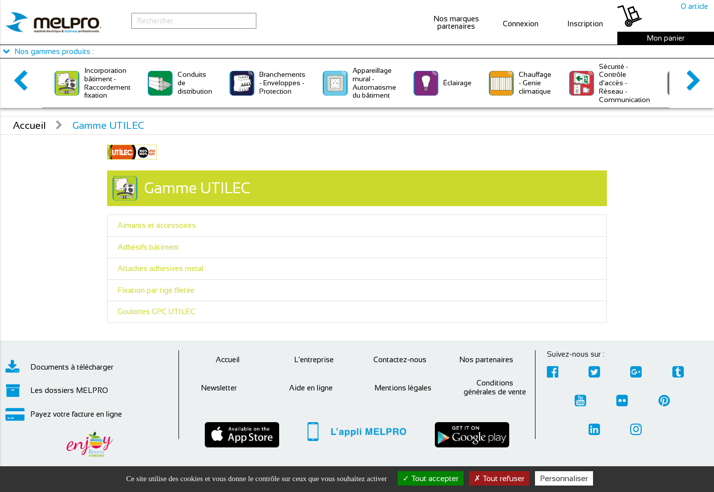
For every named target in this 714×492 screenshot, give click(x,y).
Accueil (29, 125)
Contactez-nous (399, 359)
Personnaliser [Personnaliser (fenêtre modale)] (564, 478)
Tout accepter (431, 478)
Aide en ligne (311, 387)
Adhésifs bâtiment (148, 247)
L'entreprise (314, 359)
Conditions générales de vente (495, 387)
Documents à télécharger (59, 367)
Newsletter (219, 387)
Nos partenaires (486, 359)
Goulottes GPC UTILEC (156, 311)
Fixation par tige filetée (156, 290)
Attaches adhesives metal (160, 268)
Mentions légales (402, 387)
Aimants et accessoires (157, 225)
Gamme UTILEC (108, 125)
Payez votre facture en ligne (63, 414)
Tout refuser (499, 478)
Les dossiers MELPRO (56, 390)
